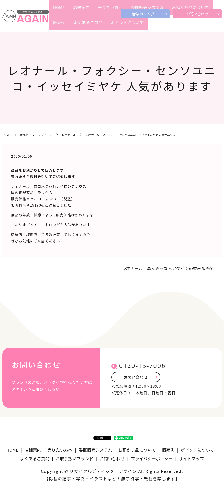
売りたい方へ (97, 25)
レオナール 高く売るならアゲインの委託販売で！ (170, 267)
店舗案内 (80, 25)
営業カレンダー (145, 14)
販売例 (167, 25)
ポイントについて (209, 25)
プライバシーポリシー (152, 457)
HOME (67, 25)
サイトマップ (191, 457)
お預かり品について (147, 25)
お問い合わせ (197, 14)
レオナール (69, 133)
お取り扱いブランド (74, 457)
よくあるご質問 (184, 25)
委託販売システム (120, 25)
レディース (45, 133)
